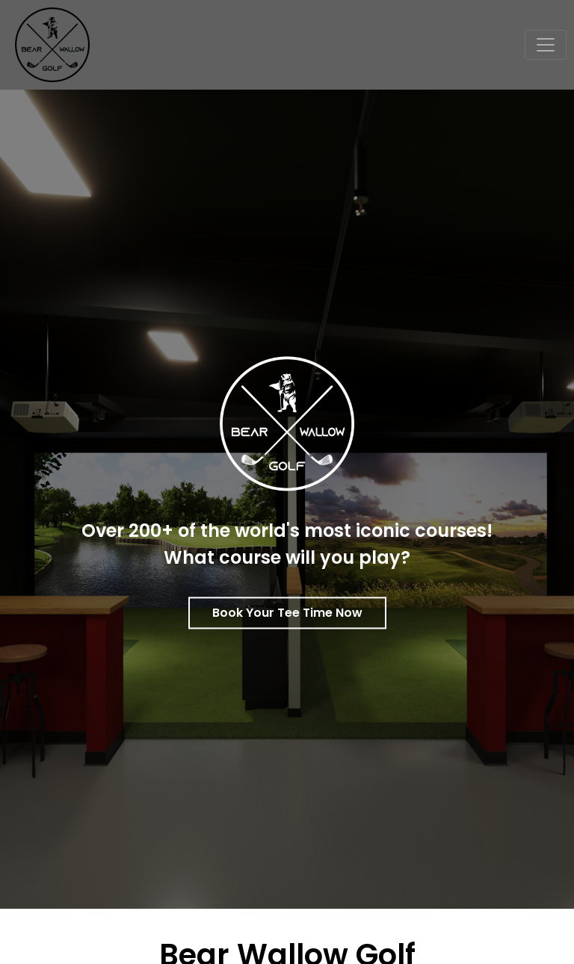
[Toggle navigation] (546, 45)
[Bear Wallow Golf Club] (46, 43)
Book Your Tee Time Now (287, 612)
